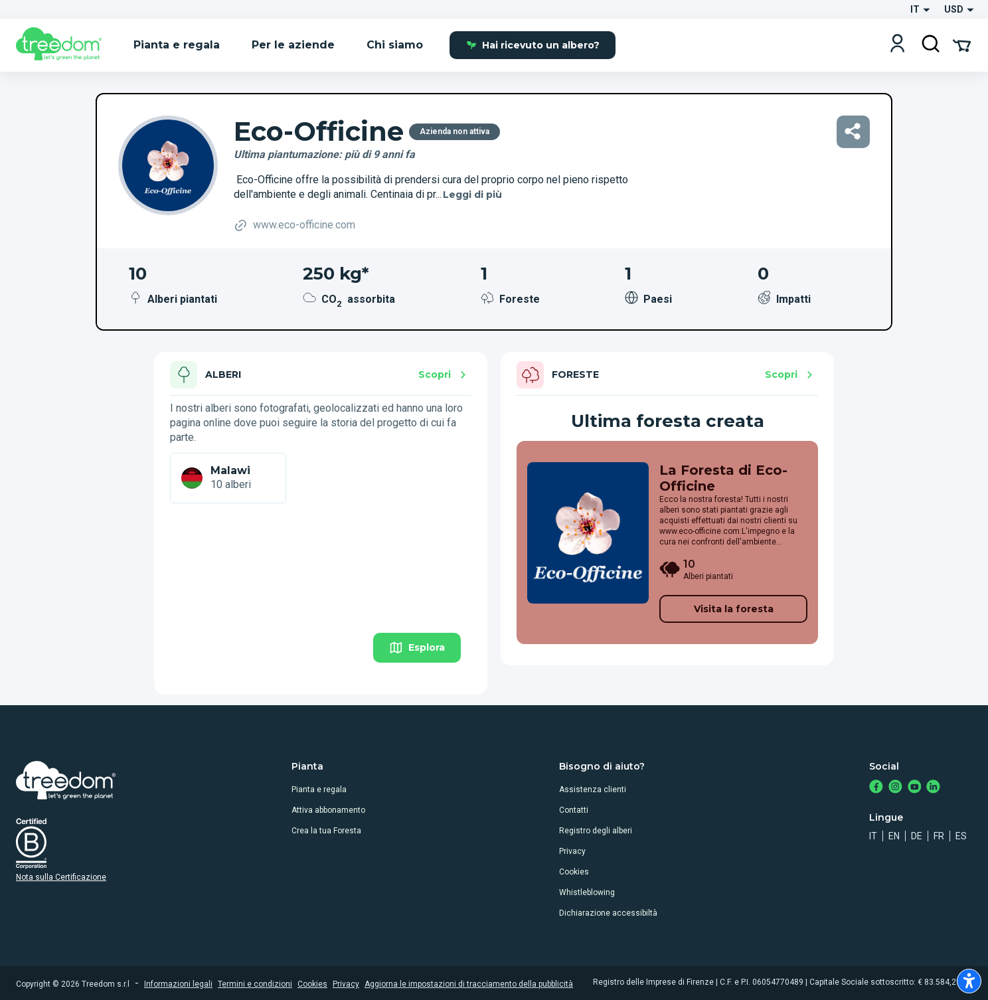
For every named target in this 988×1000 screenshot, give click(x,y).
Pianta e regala (319, 789)
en (894, 836)
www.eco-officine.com (294, 225)
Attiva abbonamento (328, 810)
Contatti (573, 810)
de (916, 836)
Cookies (574, 871)
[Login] (897, 45)
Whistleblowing (587, 892)
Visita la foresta (734, 609)
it (873, 836)
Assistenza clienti (592, 789)
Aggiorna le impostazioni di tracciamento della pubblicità (469, 984)
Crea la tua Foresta (326, 830)
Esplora (417, 648)
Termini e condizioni (255, 984)
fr (939, 836)
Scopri (444, 375)
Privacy (572, 851)
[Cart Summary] (961, 44)
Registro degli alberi (595, 830)
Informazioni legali (178, 984)
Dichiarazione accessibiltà (608, 913)
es (961, 836)
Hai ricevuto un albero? (533, 45)
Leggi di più (472, 195)
